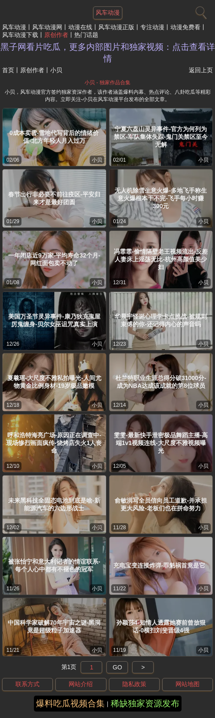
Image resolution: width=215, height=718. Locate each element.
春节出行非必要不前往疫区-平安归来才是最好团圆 (54, 198)
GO (117, 667)
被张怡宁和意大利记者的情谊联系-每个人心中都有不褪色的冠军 (54, 565)
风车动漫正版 (116, 27)
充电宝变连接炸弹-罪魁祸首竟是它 (159, 565)
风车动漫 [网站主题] (108, 12)
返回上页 (201, 70)
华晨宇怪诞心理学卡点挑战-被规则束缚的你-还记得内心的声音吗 (161, 320)
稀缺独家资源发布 (145, 703)
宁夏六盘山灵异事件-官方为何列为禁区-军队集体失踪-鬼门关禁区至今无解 (161, 137)
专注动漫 (152, 27)
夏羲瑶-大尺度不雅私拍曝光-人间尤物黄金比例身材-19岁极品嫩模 (54, 381)
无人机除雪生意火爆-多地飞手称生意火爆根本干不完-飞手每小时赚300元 (161, 198)
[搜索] (200, 10)
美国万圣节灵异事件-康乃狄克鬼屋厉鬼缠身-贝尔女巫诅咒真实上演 (54, 320)
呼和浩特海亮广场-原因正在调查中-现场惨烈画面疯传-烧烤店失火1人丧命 (54, 443)
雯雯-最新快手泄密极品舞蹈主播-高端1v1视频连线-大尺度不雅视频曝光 (161, 443)
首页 (8, 70)
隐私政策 (134, 684)
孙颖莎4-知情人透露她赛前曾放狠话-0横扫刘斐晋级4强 (161, 626)
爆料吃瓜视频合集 (70, 703)
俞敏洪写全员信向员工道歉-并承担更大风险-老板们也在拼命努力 (161, 504)
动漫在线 (80, 27)
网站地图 (188, 684)
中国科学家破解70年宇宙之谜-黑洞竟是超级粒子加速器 (54, 626)
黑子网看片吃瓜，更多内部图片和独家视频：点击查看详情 (107, 52)
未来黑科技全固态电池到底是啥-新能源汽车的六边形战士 (54, 504)
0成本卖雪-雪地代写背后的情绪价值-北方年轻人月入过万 (54, 136)
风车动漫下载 (20, 34)
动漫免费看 (185, 27)
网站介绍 (81, 684)
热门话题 (86, 34)
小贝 (97, 160)
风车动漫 (14, 27)
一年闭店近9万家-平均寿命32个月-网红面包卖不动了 (54, 259)
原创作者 (56, 34)
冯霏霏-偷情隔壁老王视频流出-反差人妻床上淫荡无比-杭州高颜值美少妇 (161, 259)
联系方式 (27, 684)
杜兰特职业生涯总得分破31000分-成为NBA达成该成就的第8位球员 (160, 381)
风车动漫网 (47, 27)
